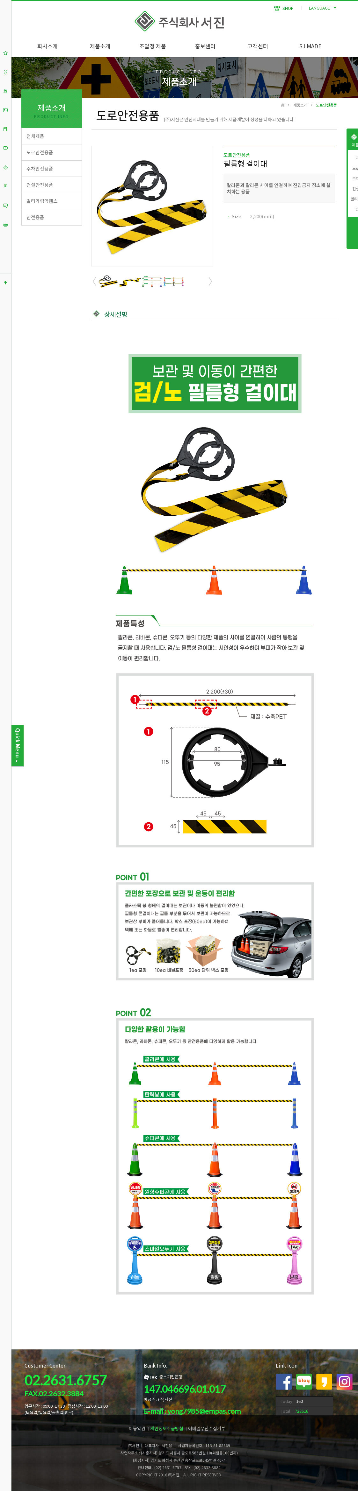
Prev (101, 206)
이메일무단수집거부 (206, 1428)
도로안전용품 (39, 152)
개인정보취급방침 (166, 1428)
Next (203, 206)
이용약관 (137, 1428)
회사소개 (47, 46)
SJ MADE (310, 46)
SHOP (284, 8)
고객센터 (258, 46)
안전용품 (35, 217)
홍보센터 (205, 46)
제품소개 (100, 46)
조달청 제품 (152, 46)
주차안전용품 (39, 168)
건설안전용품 (39, 184)
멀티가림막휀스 (42, 201)
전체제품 (35, 136)
